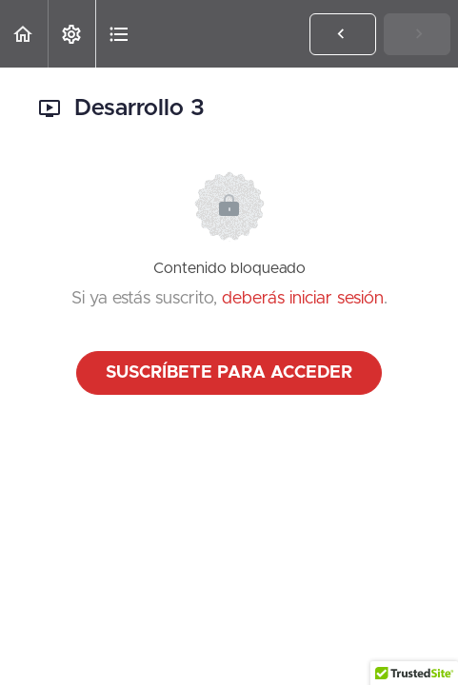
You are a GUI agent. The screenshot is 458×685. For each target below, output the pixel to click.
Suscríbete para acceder (229, 373)
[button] (24, 34)
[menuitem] (71, 34)
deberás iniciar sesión (303, 298)
